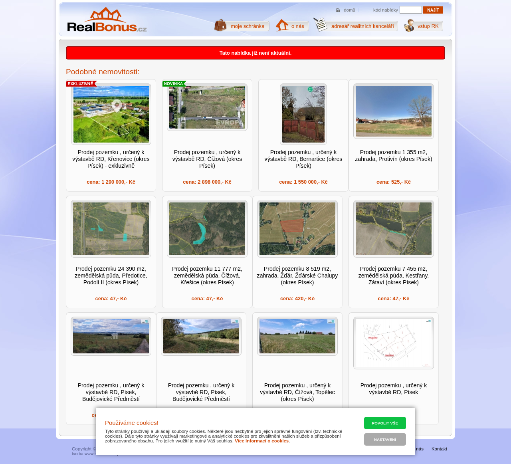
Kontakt (439, 448)
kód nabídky (385, 10)
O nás (417, 448)
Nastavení (385, 439)
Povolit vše (385, 423)
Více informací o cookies (262, 440)
